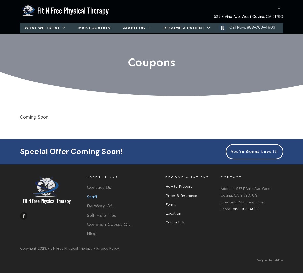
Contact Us (99, 187)
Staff (92, 197)
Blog (92, 233)
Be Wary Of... (101, 206)
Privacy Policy (107, 248)
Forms (171, 204)
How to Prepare (179, 186)
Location (173, 213)
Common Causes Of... (110, 224)
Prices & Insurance (181, 195)
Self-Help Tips (101, 215)
